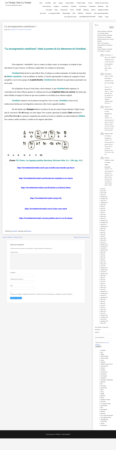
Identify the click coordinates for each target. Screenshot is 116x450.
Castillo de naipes (81, 3)
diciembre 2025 (104, 196)
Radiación (80, 13)
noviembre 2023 (104, 246)
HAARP (78, 9)
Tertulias (100, 16)
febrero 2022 (103, 287)
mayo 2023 (103, 258)
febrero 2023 (103, 263)
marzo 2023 (103, 261)
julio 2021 (103, 301)
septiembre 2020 (104, 321)
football (106, 107)
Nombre (13, 272)
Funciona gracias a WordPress (53, 434)
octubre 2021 (103, 295)
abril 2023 (103, 259)
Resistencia (88, 13)
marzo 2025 (103, 214)
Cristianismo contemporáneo (107, 379)
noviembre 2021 (104, 293)
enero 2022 (103, 289)
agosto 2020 (103, 323)
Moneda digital (66, 13)
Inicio (41, 3)
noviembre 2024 (104, 222)
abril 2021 (103, 307)
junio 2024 (103, 232)
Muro (74, 13)
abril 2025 (103, 212)
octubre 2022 (103, 271)
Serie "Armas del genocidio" (107, 415)
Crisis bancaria (82, 6)
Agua (54, 3)
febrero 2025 (103, 216)
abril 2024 (103, 236)
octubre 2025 (103, 200)
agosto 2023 (103, 252)
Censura (90, 3)
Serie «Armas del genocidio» (101, 13)
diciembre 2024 (104, 220)
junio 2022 (103, 279)
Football (106, 133)
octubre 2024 (103, 224)
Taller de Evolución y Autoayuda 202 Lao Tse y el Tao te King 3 (109, 81)
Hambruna (86, 9)
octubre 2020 (103, 319)
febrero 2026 (103, 192)
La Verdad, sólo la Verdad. (18, 2)
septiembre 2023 (104, 250)
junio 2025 (103, 208)
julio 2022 (103, 277)
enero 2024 (103, 242)
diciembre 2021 (104, 291)
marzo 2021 (103, 309)
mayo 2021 (103, 305)
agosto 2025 (103, 204)
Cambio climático (69, 3)
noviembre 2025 (104, 198)
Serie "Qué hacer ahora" (106, 417)
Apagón (61, 3)
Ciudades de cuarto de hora (101, 3)
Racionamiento (104, 409)
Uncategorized (104, 425)
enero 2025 (103, 218)
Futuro (56, 9)
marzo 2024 (103, 238)
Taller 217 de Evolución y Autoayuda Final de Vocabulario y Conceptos (105, 45)
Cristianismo (92, 6)
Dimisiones (100, 6)
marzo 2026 (103, 190)
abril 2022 (103, 283)
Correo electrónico (17, 279)
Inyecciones (43, 13)
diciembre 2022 (104, 267)
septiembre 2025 (104, 202)
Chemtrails (73, 6)
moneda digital (104, 405)
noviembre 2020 (104, 317)
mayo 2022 (103, 281)
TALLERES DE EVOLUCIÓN (87, 16)
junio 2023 (103, 256)
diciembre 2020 (104, 315)
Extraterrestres (64, 9)
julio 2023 (103, 254)
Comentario (14, 252)
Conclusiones (65, 6)
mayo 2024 (103, 234)
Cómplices (56, 6)
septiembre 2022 (104, 273)
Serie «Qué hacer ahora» (70, 16)
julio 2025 (103, 206)
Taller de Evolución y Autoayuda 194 (109, 136)
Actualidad (48, 3)
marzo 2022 (103, 285)
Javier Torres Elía (27, 29)
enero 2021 (103, 313)
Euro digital (49, 9)
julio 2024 (103, 230)
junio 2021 (103, 303)
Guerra (72, 9)
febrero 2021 (103, 311)
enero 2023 (103, 265)
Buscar (96, 25)
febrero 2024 (103, 240)
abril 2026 (103, 188)
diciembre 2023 (104, 244)
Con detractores (104, 372)
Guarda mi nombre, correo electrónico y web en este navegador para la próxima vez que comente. (41, 294)
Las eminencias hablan (54, 13)
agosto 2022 (103, 275)
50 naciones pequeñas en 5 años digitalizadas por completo (109, 111)
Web (11, 285)
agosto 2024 (103, 228)
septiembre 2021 (104, 297)
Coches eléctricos (46, 6)
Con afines (103, 370)
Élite (107, 6)
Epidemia (29, 231)
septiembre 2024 (104, 226)
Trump (106, 16)
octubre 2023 (103, 248)
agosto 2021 (103, 299)
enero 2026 (103, 194)
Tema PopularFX (66, 434)
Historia (93, 9)
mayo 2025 (103, 210)
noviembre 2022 (104, 269)
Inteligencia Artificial (103, 9)
